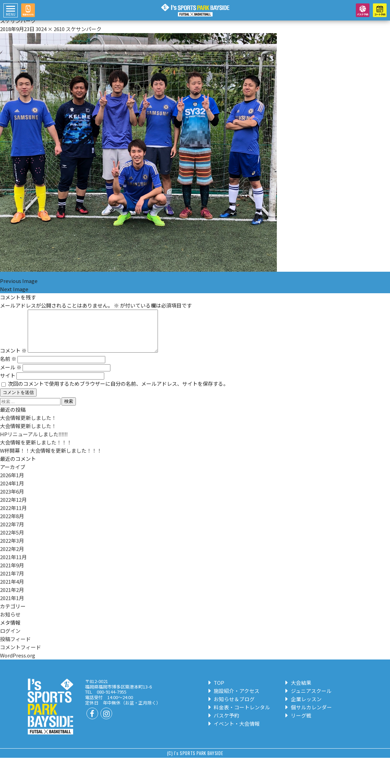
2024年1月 (12, 491)
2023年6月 (12, 499)
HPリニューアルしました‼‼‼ (34, 442)
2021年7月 (12, 581)
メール (11, 375)
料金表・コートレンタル (240, 715)
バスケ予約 (224, 723)
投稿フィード (15, 647)
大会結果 (298, 690)
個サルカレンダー (308, 715)
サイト (7, 383)
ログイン (10, 638)
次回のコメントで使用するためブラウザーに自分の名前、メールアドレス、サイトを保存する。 (118, 391)
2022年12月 (13, 507)
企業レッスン (303, 707)
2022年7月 (12, 532)
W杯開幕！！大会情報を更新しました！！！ (51, 458)
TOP (217, 690)
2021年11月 (13, 565)
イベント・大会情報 (234, 731)
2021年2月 (12, 597)
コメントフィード (20, 655)
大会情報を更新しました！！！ (36, 450)
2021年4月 (12, 589)
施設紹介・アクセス (234, 699)
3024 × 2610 (50, 28)
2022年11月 (13, 516)
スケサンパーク (84, 28)
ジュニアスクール (308, 699)
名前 (8, 366)
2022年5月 (12, 540)
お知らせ (10, 622)
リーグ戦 (298, 723)
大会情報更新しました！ (28, 425)
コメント (13, 358)
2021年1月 (12, 606)
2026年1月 (12, 483)
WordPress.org (17, 663)
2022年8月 (12, 524)
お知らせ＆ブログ (232, 707)
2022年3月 (12, 548)
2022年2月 (12, 557)
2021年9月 (12, 573)
